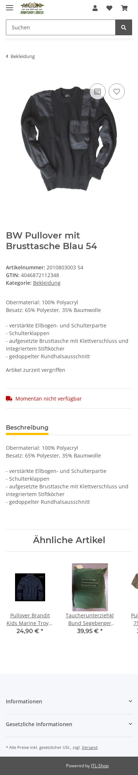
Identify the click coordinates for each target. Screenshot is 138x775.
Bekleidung (47, 282)
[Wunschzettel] (109, 8)
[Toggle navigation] (9, 4)
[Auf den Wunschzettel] (117, 91)
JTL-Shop (100, 766)
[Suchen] (61, 27)
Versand (90, 747)
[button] (95, 8)
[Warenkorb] (124, 8)
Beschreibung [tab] (27, 427)
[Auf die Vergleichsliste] (98, 91)
